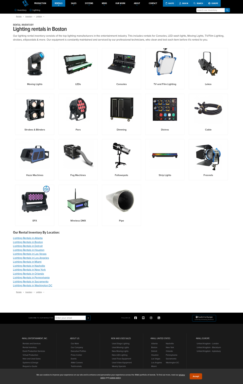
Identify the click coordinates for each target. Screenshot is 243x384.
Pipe (121, 220)
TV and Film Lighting (165, 84)
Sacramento (171, 358)
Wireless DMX (78, 220)
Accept (196, 376)
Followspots (121, 175)
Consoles (121, 84)
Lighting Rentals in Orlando (28, 274)
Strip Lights (165, 175)
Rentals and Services (32, 343)
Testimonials (76, 366)
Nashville (170, 343)
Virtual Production (30, 355)
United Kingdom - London (208, 343)
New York (170, 347)
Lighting (35, 10)
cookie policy (115, 377)
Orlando (169, 351)
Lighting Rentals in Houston (28, 250)
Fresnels (208, 175)
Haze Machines (34, 175)
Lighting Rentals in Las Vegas (29, 254)
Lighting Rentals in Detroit (28, 246)
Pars (78, 129)
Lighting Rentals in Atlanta (28, 238)
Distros (165, 129)
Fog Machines (78, 175)
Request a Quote (30, 366)
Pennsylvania (171, 355)
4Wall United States (160, 338)
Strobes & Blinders (34, 129)
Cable (208, 129)
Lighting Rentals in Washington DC (32, 285)
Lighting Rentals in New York (29, 269)
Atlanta (154, 343)
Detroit (154, 351)
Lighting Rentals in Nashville (29, 266)
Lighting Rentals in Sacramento (31, 281)
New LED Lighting (119, 355)
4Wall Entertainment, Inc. (35, 338)
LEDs (78, 84)
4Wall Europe (203, 338)
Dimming (121, 129)
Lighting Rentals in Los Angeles (31, 258)
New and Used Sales (32, 358)
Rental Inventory (30, 347)
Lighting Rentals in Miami (27, 262)
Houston (155, 355)
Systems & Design (30, 362)
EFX (35, 220)
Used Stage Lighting (120, 343)
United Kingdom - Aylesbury (209, 351)
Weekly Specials (119, 366)
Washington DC (172, 362)
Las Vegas (155, 358)
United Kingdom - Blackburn (209, 347)
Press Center (76, 355)
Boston (154, 347)
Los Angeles (156, 362)
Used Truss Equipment (121, 358)
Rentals (19, 16)
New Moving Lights (120, 351)
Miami (154, 366)
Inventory (21, 10)
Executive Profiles (78, 351)
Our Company (77, 347)
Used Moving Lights (120, 347)
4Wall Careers (77, 362)
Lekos (208, 84)
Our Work (75, 343)
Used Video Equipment (122, 362)
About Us (74, 338)
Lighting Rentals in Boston (28, 242)
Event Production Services (34, 351)
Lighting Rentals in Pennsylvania (31, 277)
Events (74, 358)
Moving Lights (34, 84)
